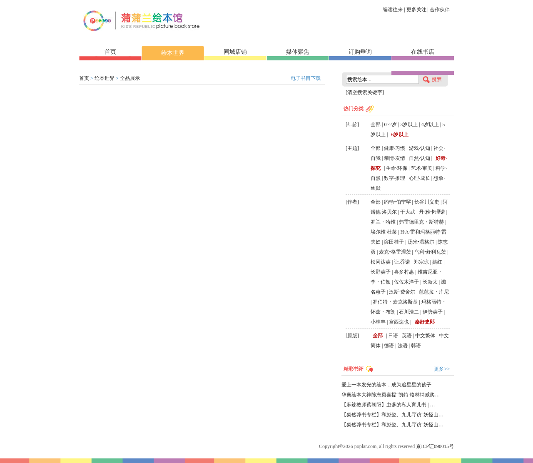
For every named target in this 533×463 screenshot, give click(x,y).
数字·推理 (394, 178)
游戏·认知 (419, 148)
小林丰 (378, 322)
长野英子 (381, 272)
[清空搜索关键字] (365, 92)
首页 (110, 52)
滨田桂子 (394, 242)
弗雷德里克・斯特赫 (421, 222)
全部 (376, 124)
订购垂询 (360, 52)
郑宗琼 (421, 262)
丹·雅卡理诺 (432, 212)
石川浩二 (409, 312)
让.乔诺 (402, 262)
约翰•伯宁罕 (397, 202)
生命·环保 (396, 168)
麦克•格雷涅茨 (395, 252)
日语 (393, 336)
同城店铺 (235, 52)
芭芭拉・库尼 (434, 292)
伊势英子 (433, 312)
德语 (389, 345)
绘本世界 (172, 53)
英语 (407, 336)
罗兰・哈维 (383, 222)
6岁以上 (399, 134)
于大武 (407, 212)
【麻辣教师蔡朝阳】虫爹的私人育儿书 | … (388, 405)
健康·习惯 (394, 148)
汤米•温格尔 (421, 242)
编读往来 (393, 9)
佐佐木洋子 (406, 282)
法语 (403, 345)
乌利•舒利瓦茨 (430, 252)
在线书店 (422, 52)
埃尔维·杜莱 (384, 232)
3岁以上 (409, 124)
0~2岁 (390, 124)
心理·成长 (419, 178)
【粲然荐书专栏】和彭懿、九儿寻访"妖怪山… (392, 415)
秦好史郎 (425, 322)
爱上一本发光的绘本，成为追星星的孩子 (386, 385)
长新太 (430, 282)
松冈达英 (381, 262)
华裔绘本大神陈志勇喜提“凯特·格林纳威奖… (390, 395)
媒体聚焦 (297, 52)
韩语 (416, 345)
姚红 (437, 262)
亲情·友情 (394, 158)
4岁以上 (430, 124)
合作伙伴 (440, 9)
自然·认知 (419, 158)
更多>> (442, 369)
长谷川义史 (426, 202)
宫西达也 (399, 322)
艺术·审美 (421, 168)
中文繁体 (425, 336)
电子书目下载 (306, 78)
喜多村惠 (404, 272)
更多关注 (416, 9)
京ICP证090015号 (435, 446)
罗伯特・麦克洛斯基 (395, 302)
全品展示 (130, 78)
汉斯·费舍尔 (402, 292)
